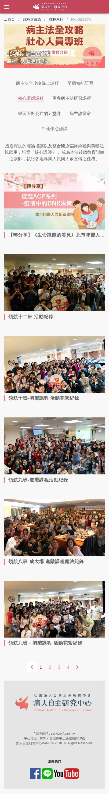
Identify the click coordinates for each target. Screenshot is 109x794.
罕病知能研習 (80, 83)
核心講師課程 (31, 98)
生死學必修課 (54, 128)
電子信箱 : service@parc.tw (55, 733)
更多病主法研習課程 (71, 98)
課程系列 (56, 19)
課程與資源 (32, 19)
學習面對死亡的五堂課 (39, 113)
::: (5, 19)
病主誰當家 (80, 113)
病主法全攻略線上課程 (37, 83)
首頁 (11, 19)
